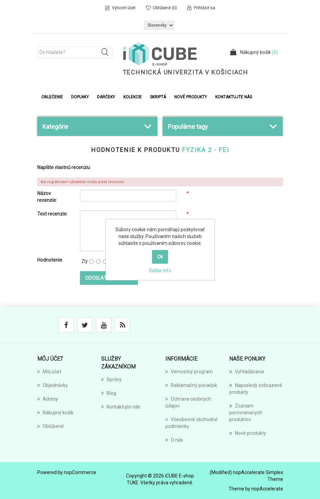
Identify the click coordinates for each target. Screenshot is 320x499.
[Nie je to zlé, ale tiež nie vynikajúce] (105, 261)
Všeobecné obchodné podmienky (191, 423)
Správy (111, 379)
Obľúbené (50, 426)
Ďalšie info (160, 270)
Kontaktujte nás (233, 97)
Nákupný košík (55, 412)
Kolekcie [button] (132, 97)
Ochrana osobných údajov (188, 402)
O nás (174, 440)
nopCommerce (80, 472)
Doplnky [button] (80, 97)
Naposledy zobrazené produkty (255, 388)
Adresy (47, 399)
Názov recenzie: (47, 197)
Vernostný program (189, 371)
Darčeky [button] (106, 97)
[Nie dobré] (98, 261)
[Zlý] (91, 261)
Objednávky (52, 385)
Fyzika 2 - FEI (205, 149)
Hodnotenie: (50, 260)
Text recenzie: (52, 214)
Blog (108, 393)
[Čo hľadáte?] (74, 52)
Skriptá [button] (158, 97)
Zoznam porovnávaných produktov (245, 412)
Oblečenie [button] (52, 97)
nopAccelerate (267, 488)
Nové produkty (190, 97)
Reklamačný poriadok (191, 385)
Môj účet (49, 371)
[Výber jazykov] (159, 25)
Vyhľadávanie (246, 371)
